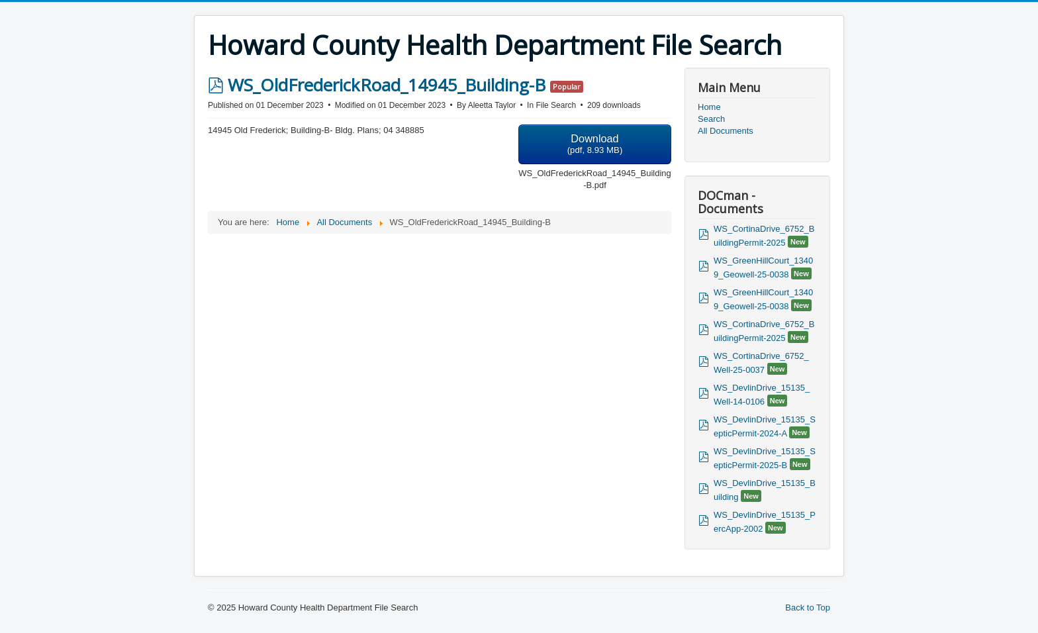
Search (711, 119)
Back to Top (807, 607)
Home (709, 107)
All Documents (725, 131)
